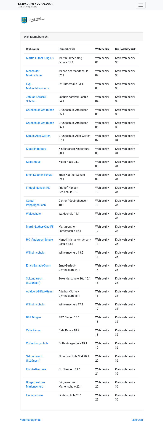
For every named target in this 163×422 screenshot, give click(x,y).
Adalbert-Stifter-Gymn (40, 291)
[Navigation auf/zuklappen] (141, 5)
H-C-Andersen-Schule (39, 239)
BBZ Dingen (33, 317)
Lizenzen (137, 419)
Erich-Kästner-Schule (39, 174)
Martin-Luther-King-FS (40, 58)
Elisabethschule (36, 369)
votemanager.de (30, 419)
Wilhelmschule (35, 252)
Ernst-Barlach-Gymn (38, 265)
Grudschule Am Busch (40, 110)
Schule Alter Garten (38, 136)
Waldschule (33, 213)
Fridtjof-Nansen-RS (38, 187)
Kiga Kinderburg (36, 148)
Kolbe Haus (33, 161)
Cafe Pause (33, 330)
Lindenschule (34, 395)
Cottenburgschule (37, 343)
